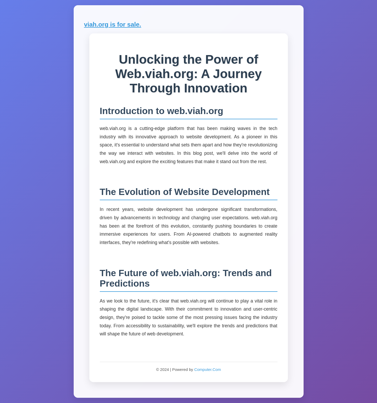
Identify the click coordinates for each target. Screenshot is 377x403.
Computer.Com (207, 369)
